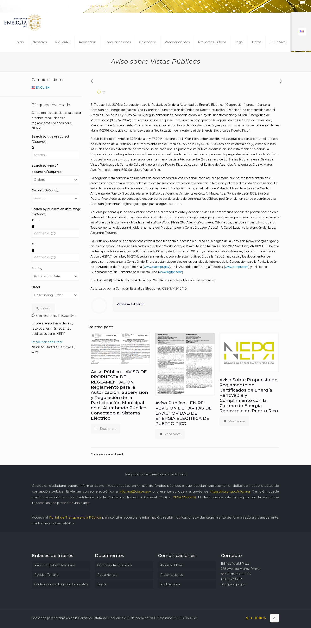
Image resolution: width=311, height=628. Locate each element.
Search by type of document (47, 169)
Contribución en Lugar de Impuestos (61, 584)
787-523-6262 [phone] (98, 6)
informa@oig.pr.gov (135, 491)
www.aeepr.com (236, 267)
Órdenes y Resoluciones (114, 565)
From (35, 220)
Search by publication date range (56, 211)
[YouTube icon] (286, 6)
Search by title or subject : (50, 139)
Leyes (101, 584)
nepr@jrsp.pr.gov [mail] (125, 6)
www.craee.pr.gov (156, 267)
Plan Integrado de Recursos (54, 565)
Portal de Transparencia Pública (75, 517)
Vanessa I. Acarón (131, 304)
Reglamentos (107, 575)
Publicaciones (170, 584)
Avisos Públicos (171, 565)
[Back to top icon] (274, 618)
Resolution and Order (47, 342)
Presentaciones (171, 575)
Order (36, 287)
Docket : (45, 190)
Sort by (37, 268)
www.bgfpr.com (170, 272)
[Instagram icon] (291, 6)
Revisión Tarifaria (46, 575)
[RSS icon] (302, 6)
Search (43, 308)
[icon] (296, 6)
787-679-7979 (184, 497)
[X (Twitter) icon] (281, 6)
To (33, 244)
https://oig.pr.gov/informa (230, 491)
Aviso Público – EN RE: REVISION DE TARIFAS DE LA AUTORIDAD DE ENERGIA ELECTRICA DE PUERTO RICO (183, 413)
